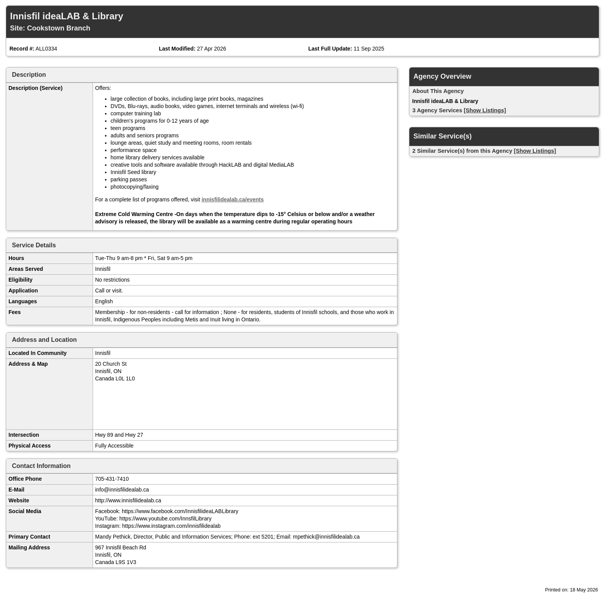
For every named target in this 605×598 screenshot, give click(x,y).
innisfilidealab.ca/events (232, 199)
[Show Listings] (485, 110)
